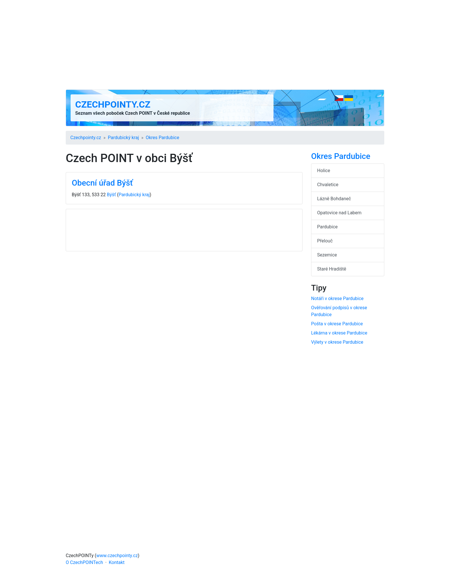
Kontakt (117, 562)
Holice (323, 170)
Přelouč (325, 241)
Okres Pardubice (162, 137)
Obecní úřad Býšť (102, 183)
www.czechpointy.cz (117, 555)
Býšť (111, 194)
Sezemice (327, 255)
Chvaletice (327, 184)
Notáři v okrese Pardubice (337, 298)
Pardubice (327, 226)
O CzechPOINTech (84, 562)
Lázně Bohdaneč (334, 198)
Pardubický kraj (123, 137)
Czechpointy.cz (112, 104)
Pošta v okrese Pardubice (337, 323)
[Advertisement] (225, 45)
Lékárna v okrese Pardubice (339, 333)
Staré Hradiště (331, 269)
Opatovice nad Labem (339, 212)
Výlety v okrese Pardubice (337, 342)
